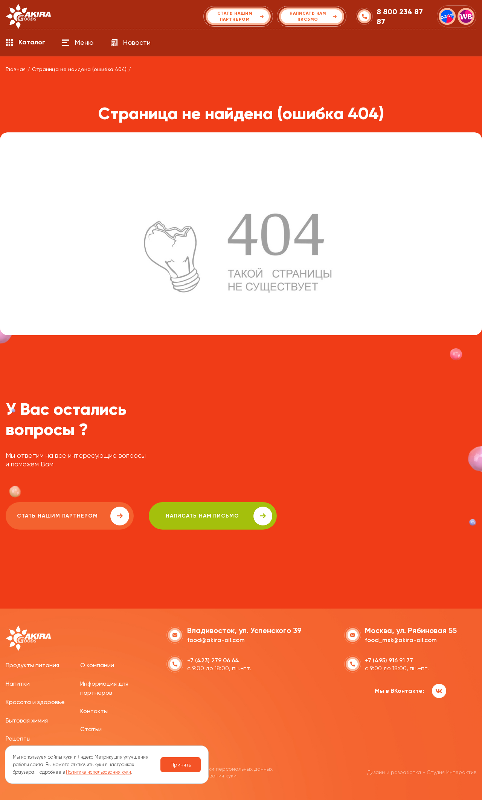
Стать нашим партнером (73, 516)
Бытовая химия (27, 720)
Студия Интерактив (451, 772)
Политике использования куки (98, 772)
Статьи (91, 729)
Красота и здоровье (35, 702)
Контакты (94, 711)
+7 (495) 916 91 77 (389, 660)
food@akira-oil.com (216, 640)
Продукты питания (32, 665)
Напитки (18, 683)
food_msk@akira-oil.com (401, 640)
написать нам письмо (219, 516)
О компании (97, 665)
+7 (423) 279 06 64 (213, 660)
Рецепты (18, 738)
